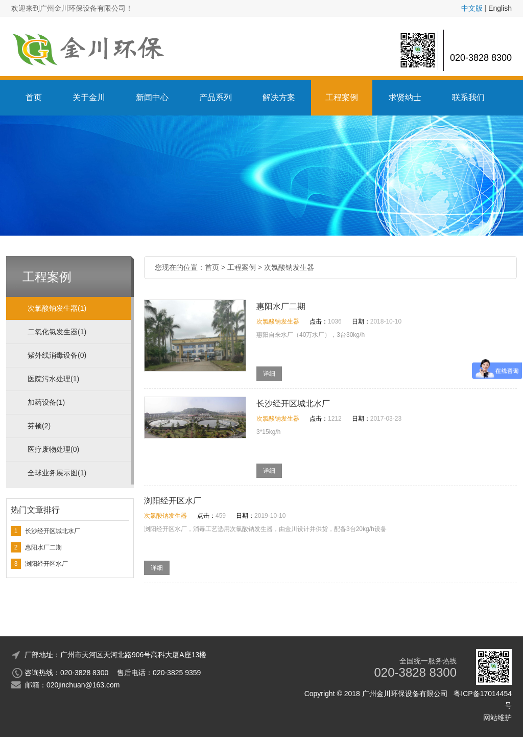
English (500, 8)
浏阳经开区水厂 (46, 563)
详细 (269, 373)
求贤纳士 (405, 97)
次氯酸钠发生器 (289, 267)
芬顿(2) (39, 426)
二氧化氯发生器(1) (57, 332)
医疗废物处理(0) (53, 449)
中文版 (472, 8)
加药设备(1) (46, 402)
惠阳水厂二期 (43, 547)
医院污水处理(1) (53, 379)
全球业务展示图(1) (57, 473)
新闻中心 (152, 97)
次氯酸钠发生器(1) (57, 308)
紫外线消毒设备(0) (57, 355)
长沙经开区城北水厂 (52, 531)
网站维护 (497, 717)
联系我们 (468, 97)
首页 (34, 97)
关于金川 (89, 97)
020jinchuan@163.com (83, 685)
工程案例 (341, 97)
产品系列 (215, 97)
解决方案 (279, 97)
